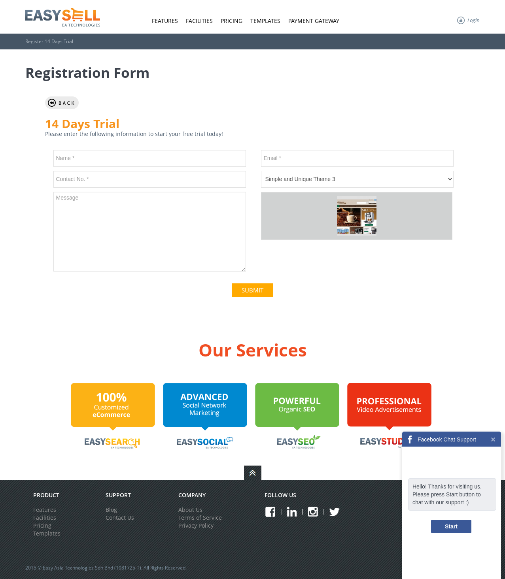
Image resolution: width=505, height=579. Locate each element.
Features (165, 21)
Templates (265, 21)
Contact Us (120, 517)
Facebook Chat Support (447, 439)
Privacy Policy (196, 525)
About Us (190, 509)
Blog (111, 509)
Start (451, 526)
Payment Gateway (313, 21)
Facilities (199, 21)
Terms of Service (200, 517)
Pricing (231, 21)
